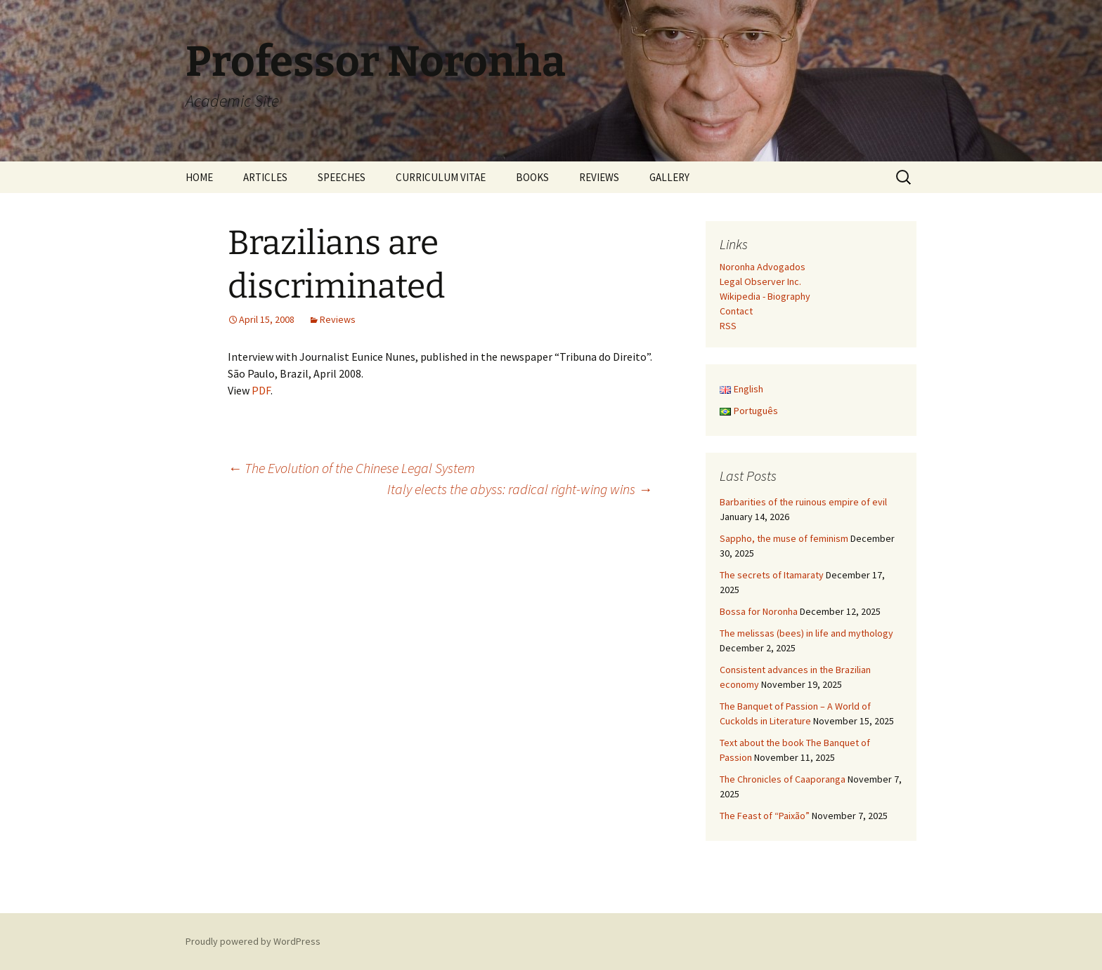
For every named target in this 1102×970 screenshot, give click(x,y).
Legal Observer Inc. (760, 281)
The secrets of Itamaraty (772, 575)
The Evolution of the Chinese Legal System (351, 468)
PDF (261, 390)
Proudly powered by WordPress (253, 941)
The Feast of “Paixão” (765, 815)
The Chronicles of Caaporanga (782, 779)
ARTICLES (265, 177)
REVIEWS (599, 177)
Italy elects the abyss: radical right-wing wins (519, 489)
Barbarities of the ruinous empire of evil (803, 502)
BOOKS (532, 177)
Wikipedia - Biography (765, 296)
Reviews (338, 319)
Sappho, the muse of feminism (784, 538)
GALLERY (669, 177)
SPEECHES (341, 177)
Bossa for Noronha (759, 611)
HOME (199, 177)
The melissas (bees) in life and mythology (806, 633)
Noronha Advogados (762, 266)
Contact (736, 311)
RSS (728, 325)
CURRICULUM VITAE (441, 177)
